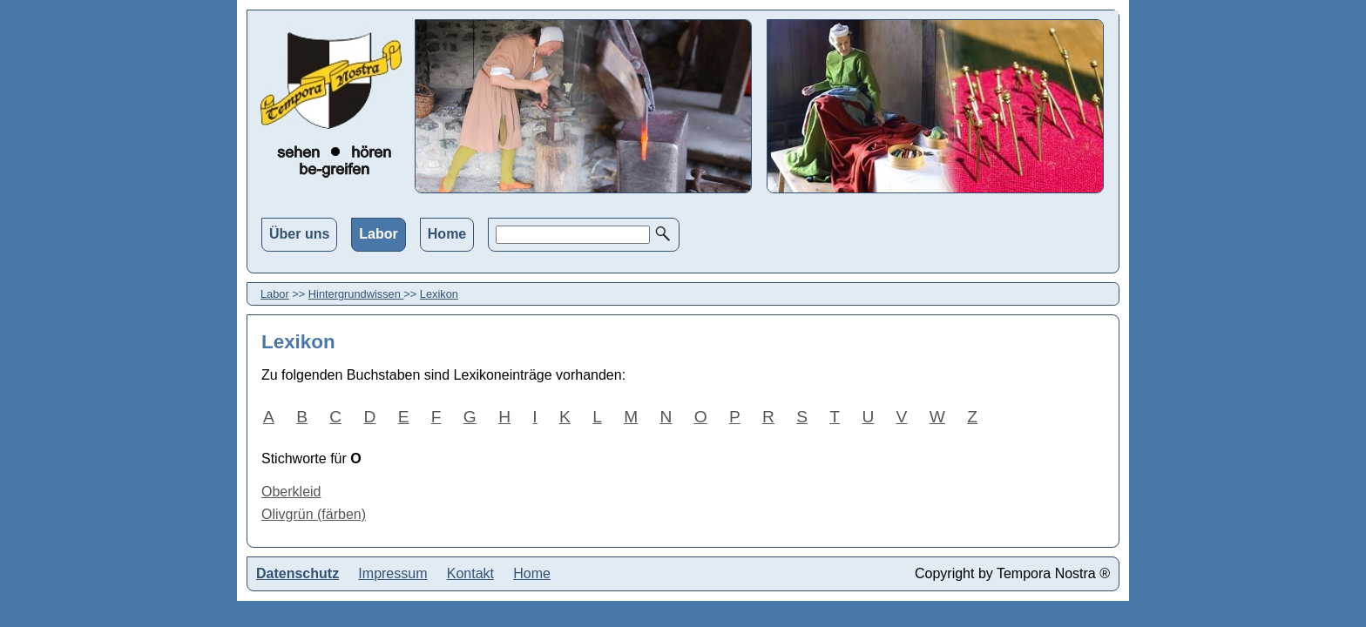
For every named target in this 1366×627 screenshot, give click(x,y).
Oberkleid (291, 491)
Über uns (299, 233)
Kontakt (470, 573)
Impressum (392, 573)
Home (447, 233)
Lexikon (439, 293)
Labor (378, 233)
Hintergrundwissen (356, 293)
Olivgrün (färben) (313, 514)
